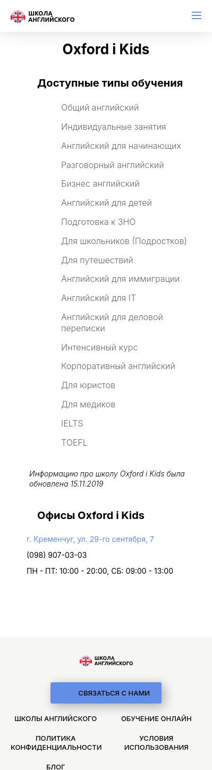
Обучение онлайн (156, 718)
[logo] (106, 661)
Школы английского (55, 718)
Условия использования (156, 742)
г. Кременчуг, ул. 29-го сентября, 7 (90, 538)
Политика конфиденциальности (56, 742)
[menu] (196, 15)
